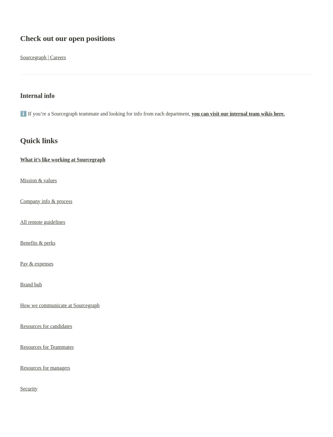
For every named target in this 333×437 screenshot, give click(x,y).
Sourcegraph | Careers (43, 57)
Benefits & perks (37, 243)
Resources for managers (45, 368)
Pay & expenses (36, 263)
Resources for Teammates (47, 347)
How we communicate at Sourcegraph (60, 305)
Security (28, 388)
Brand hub (31, 284)
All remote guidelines (42, 222)
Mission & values (38, 180)
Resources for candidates (46, 326)
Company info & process (46, 201)
